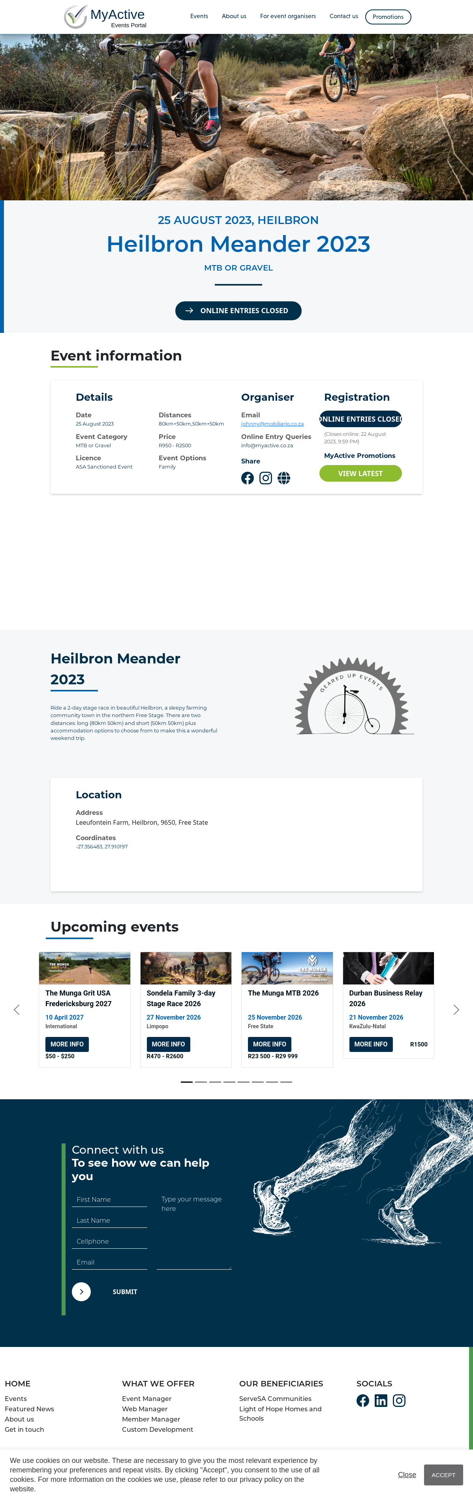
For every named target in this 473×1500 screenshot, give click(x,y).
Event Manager (147, 1399)
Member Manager (151, 1419)
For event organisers (288, 16)
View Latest (360, 473)
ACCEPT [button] (444, 1475)
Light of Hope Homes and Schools (280, 1413)
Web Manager (145, 1409)
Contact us (344, 16)
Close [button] (407, 1475)
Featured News (29, 1409)
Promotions (388, 16)
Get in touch (24, 1429)
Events (199, 16)
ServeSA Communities (275, 1399)
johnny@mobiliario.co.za (272, 424)
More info (67, 1044)
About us (234, 16)
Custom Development (157, 1429)
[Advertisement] (236, 561)
